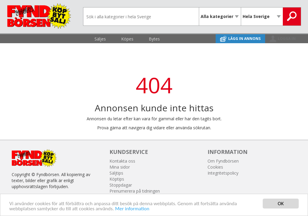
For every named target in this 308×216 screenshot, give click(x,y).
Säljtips (116, 173)
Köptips (116, 179)
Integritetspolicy (223, 173)
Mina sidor (119, 167)
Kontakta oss (122, 161)
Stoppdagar (120, 185)
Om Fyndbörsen (223, 161)
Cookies (215, 167)
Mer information (132, 209)
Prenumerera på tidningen (134, 191)
